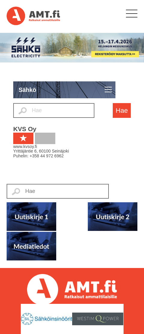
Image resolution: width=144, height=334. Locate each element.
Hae (122, 110)
